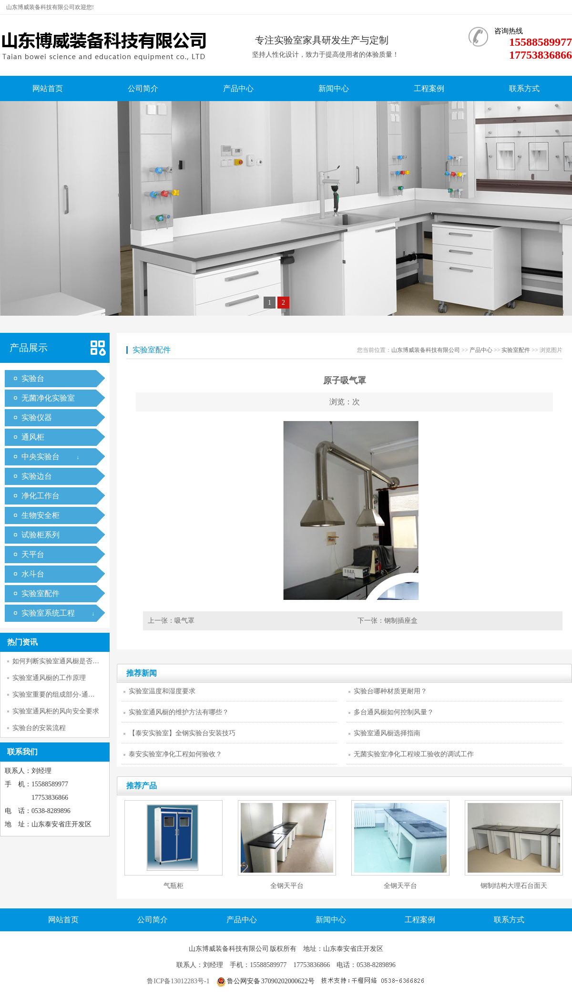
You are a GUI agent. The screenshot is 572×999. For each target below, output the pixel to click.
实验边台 (36, 476)
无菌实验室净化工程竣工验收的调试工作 (414, 754)
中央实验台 (40, 457)
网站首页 (47, 88)
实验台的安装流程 (39, 727)
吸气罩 (184, 620)
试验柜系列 (40, 535)
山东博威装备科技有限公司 (425, 350)
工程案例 (429, 88)
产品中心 (238, 88)
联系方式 (524, 88)
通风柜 (32, 437)
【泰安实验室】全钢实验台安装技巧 (182, 733)
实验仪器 (36, 417)
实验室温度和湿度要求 (162, 691)
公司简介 (143, 88)
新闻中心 (333, 88)
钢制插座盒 (401, 620)
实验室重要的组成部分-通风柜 (57, 694)
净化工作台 (40, 496)
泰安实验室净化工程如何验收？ (175, 754)
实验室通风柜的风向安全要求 (55, 711)
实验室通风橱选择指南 (387, 733)
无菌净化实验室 (48, 398)
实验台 (32, 378)
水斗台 (32, 574)
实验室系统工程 (48, 613)
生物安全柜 (40, 515)
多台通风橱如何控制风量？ (394, 712)
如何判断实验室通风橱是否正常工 (62, 661)
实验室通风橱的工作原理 (49, 677)
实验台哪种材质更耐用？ (390, 691)
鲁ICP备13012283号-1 (178, 981)
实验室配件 (40, 593)
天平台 (32, 554)
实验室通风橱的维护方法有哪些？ (179, 712)
